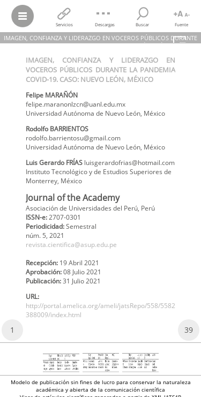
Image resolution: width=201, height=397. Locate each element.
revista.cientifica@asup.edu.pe (71, 244)
